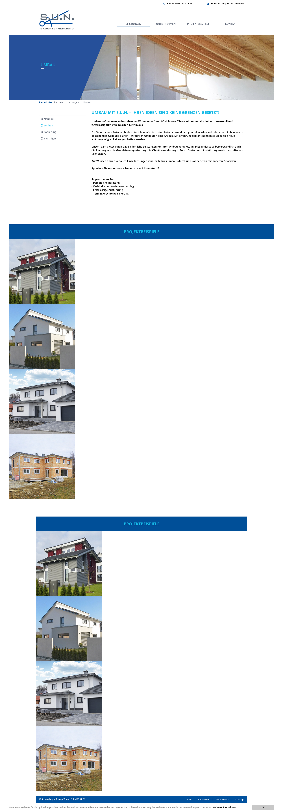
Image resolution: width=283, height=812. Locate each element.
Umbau (48, 125)
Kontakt (231, 23)
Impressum (204, 799)
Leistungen (133, 23)
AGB (189, 799)
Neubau (49, 119)
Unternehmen (166, 23)
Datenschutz (222, 799)
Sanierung (50, 132)
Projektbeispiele (198, 23)
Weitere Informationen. (225, 807)
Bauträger (50, 138)
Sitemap (239, 799)
